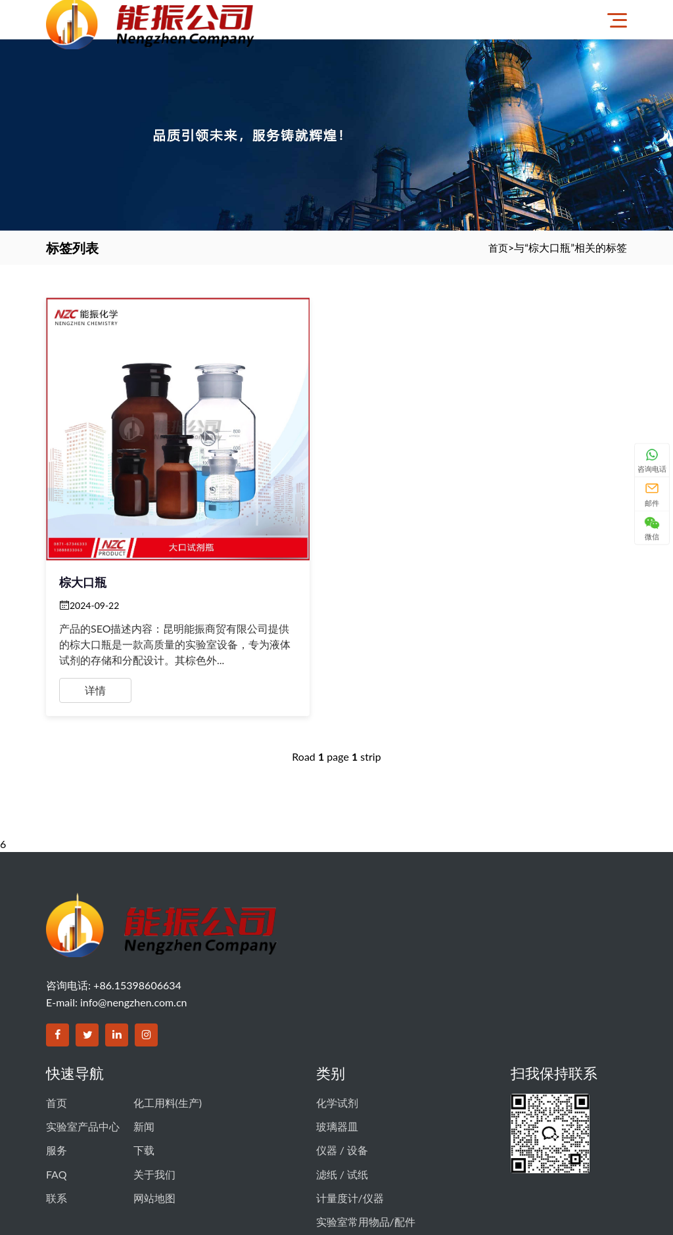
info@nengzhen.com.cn (133, 930)
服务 (56, 1067)
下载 (143, 1067)
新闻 (143, 1048)
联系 (56, 1106)
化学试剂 (337, 1028)
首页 (497, 247)
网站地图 (154, 1106)
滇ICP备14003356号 (416, 1170)
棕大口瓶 (82, 505)
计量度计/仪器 (350, 1106)
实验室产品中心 (83, 1048)
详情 (95, 612)
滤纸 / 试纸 (342, 1087)
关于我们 (154, 1087)
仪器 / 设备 (342, 1067)
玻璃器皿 (337, 1048)
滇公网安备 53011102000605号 (531, 1170)
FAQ (56, 1087)
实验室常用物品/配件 (365, 1125)
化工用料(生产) (167, 1028)
